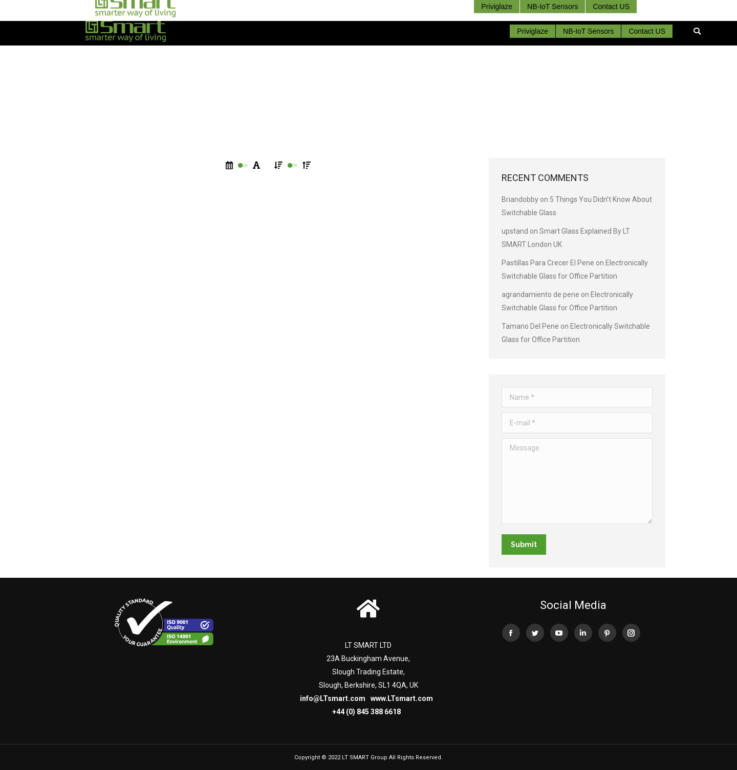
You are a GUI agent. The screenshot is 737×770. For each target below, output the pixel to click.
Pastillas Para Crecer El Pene (548, 263)
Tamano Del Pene (530, 326)
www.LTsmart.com (402, 698)
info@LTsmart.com (332, 698)
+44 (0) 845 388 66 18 (631, 8)
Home (350, 110)
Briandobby (520, 199)
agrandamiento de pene (540, 294)
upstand (515, 231)
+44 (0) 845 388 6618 (366, 712)
